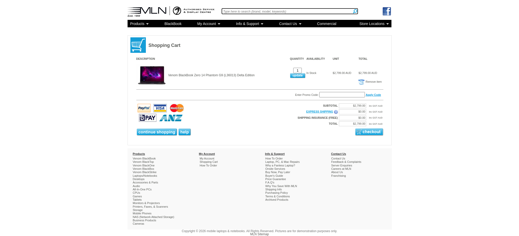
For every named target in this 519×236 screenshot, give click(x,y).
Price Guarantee (275, 179)
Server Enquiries (341, 165)
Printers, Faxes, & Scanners (150, 206)
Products (137, 24)
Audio (136, 186)
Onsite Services (275, 168)
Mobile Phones (142, 213)
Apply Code (373, 94)
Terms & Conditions (277, 196)
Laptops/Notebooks (145, 175)
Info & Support (247, 24)
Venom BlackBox (143, 168)
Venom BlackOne (144, 165)
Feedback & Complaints (346, 161)
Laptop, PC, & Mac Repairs (282, 161)
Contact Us (288, 24)
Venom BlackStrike (144, 172)
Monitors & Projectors (146, 203)
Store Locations (371, 24)
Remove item (370, 81)
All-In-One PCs (142, 189)
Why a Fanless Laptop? (280, 165)
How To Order (208, 165)
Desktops (139, 179)
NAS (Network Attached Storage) (153, 216)
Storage (138, 210)
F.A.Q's (269, 182)
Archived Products (276, 199)
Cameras (138, 223)
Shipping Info (273, 189)
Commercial (327, 24)
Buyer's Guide (274, 175)
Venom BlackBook (144, 158)
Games (137, 196)
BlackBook (172, 24)
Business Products (144, 220)
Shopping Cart (209, 161)
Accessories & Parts (145, 182)
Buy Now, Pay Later (277, 172)
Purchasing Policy (276, 192)
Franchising (338, 175)
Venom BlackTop (143, 161)
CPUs (136, 192)
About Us (337, 172)
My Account (206, 24)
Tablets (137, 199)
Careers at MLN (341, 168)
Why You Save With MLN (281, 186)
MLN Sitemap (259, 234)
